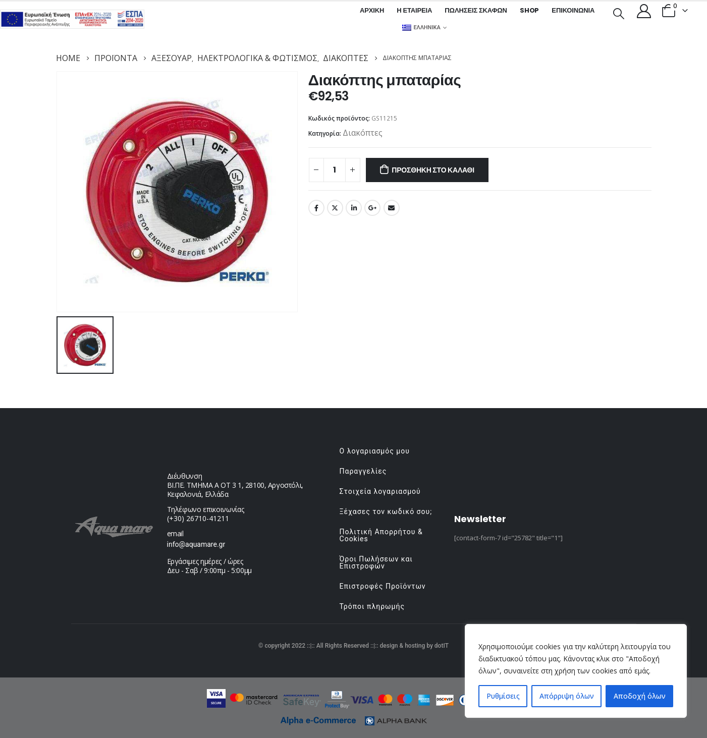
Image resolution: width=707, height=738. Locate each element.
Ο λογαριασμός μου (375, 451)
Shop (529, 10)
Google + (372, 208)
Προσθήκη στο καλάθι (433, 170)
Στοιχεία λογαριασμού (380, 491)
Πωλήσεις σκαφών (476, 10)
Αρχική (372, 10)
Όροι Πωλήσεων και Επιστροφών (376, 562)
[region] (576, 671)
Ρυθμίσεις (503, 696)
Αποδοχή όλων (640, 696)
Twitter (335, 208)
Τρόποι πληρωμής (372, 606)
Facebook (316, 208)
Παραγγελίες (363, 471)
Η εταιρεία (414, 10)
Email (392, 208)
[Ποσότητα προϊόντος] (334, 170)
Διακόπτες (363, 132)
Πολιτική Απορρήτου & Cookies (381, 535)
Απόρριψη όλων (566, 696)
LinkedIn (354, 208)
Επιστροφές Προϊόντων (383, 586)
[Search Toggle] (618, 13)
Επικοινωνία (573, 10)
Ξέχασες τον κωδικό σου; (386, 511)
